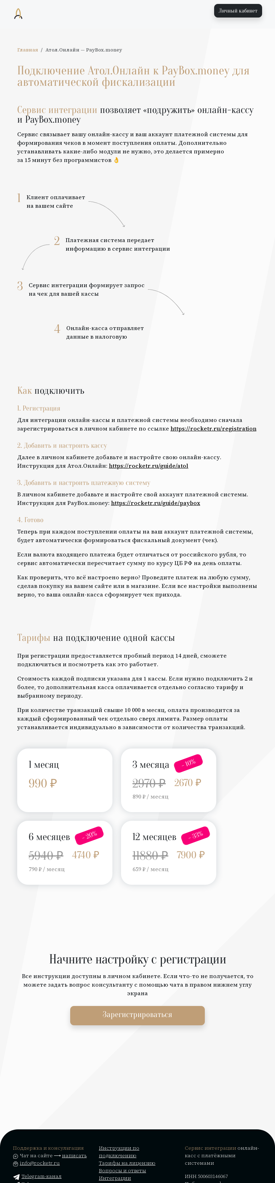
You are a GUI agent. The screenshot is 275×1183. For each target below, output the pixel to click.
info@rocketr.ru (40, 1163)
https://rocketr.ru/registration (213, 428)
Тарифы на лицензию (127, 1163)
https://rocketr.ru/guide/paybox (155, 503)
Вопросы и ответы (122, 1170)
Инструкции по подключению (119, 1151)
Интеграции (115, 1178)
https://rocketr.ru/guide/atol (148, 466)
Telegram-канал (37, 1176)
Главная (27, 49)
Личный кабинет (238, 11)
